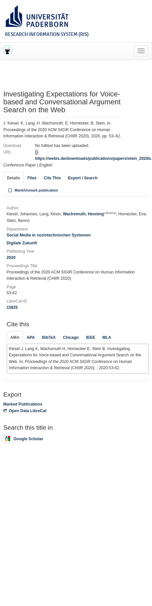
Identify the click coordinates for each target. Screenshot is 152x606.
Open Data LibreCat (24, 411)
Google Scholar (23, 439)
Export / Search (82, 178)
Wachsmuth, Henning (89, 214)
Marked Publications (23, 404)
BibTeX (49, 337)
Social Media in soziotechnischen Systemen (49, 235)
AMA (14, 337)
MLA (107, 337)
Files (32, 178)
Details (13, 178)
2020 (11, 257)
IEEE (90, 337)
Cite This (52, 178)
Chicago (71, 337)
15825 (12, 307)
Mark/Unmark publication (32, 190)
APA (31, 337)
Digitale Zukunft (22, 243)
